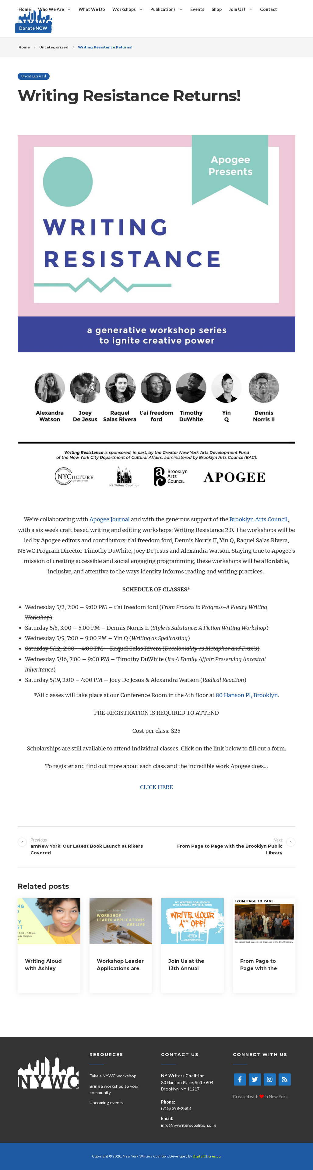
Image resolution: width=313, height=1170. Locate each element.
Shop (217, 9)
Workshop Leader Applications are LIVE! (120, 968)
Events (197, 9)
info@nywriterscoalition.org (188, 1125)
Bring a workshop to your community (114, 1089)
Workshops (124, 9)
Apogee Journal (110, 519)
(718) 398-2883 (176, 1108)
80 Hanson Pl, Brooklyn (247, 695)
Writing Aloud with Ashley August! (43, 968)
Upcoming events (106, 1102)
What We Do (92, 9)
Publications (163, 9)
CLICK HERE (156, 787)
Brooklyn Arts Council (259, 519)
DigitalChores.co (206, 1156)
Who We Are (51, 9)
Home (25, 9)
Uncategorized (33, 76)
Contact (268, 9)
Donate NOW (33, 28)
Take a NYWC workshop (113, 1075)
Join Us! (237, 9)
